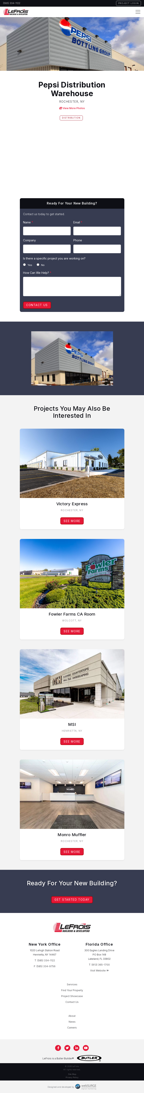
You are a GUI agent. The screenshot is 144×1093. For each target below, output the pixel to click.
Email (77, 222)
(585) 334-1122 (11, 3)
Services (72, 984)
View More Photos (72, 108)
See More (72, 521)
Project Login (128, 3)
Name (28, 222)
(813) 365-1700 (101, 964)
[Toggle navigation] (138, 12)
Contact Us (37, 305)
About (72, 1015)
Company (29, 240)
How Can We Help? (37, 272)
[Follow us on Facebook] (58, 1048)
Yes (27, 265)
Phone (77, 240)
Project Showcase (72, 996)
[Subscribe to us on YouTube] (86, 1048)
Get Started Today (72, 899)
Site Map (72, 1074)
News (72, 1021)
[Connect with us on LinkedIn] (77, 1048)
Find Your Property (72, 990)
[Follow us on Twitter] (67, 1048)
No (41, 265)
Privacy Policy (72, 1077)
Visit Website (99, 970)
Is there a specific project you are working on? (54, 258)
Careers (72, 1027)
